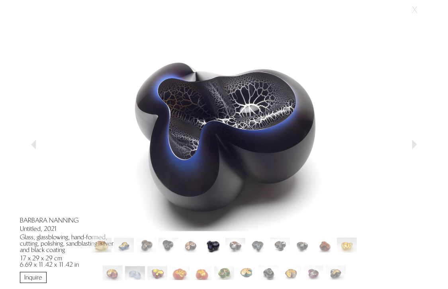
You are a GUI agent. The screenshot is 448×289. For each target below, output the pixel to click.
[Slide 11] (347, 245)
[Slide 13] (135, 273)
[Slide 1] (124, 245)
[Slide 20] (291, 273)
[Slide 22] (336, 273)
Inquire (33, 277)
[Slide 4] (191, 245)
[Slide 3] (168, 245)
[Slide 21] (313, 273)
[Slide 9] (302, 245)
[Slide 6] (235, 245)
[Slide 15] (180, 273)
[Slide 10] (325, 245)
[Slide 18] (246, 273)
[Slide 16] (202, 273)
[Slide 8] (280, 245)
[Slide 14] (157, 273)
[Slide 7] (258, 245)
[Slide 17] (224, 273)
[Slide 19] (269, 273)
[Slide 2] (146, 245)
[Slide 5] (213, 245)
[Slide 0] (102, 245)
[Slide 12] (113, 273)
